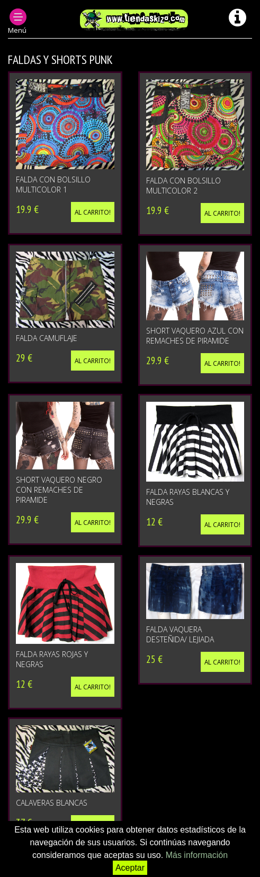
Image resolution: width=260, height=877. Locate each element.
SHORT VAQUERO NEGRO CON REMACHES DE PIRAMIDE (59, 490)
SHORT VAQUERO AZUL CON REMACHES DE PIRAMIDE (195, 336)
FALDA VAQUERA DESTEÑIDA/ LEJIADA (180, 634)
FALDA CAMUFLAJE (46, 338)
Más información (197, 855)
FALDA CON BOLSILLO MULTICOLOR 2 (183, 186)
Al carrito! (93, 212)
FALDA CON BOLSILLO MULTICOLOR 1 (53, 184)
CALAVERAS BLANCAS (51, 803)
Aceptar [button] (130, 867)
